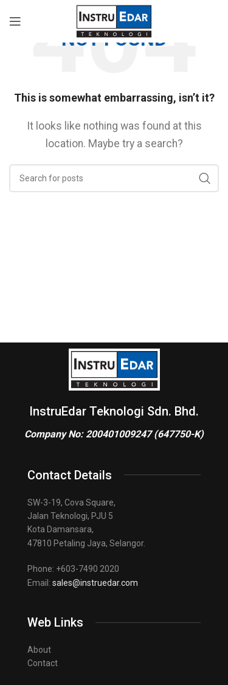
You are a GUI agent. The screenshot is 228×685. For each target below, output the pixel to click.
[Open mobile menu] (15, 21)
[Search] (114, 178)
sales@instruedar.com (95, 583)
